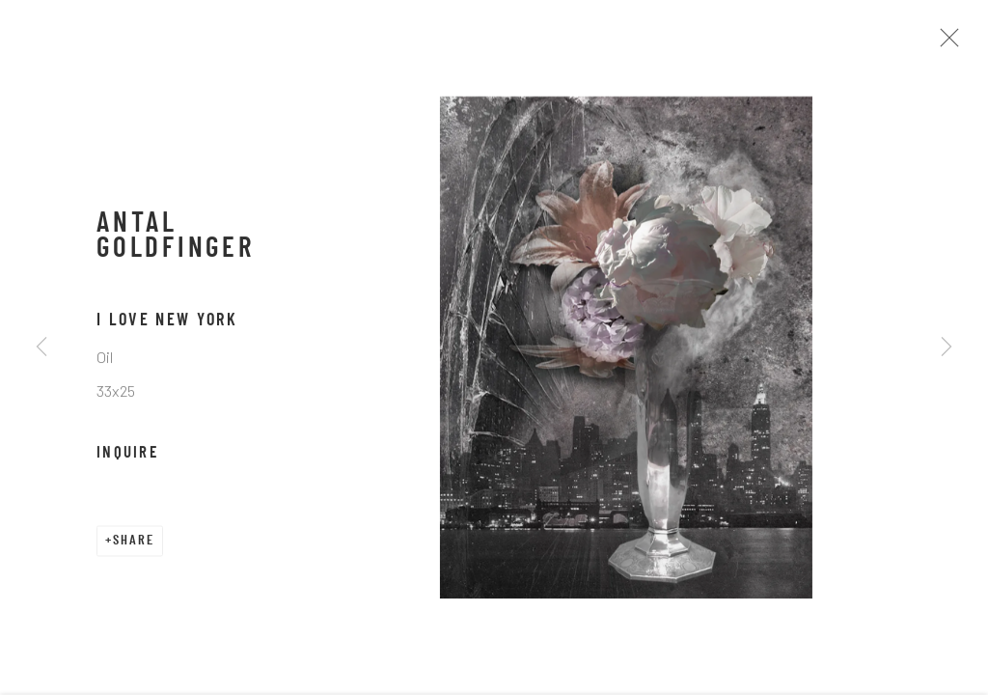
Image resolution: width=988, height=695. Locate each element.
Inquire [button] (127, 459)
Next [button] (946, 347)
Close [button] (951, 43)
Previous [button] (41, 347)
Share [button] (133, 546)
